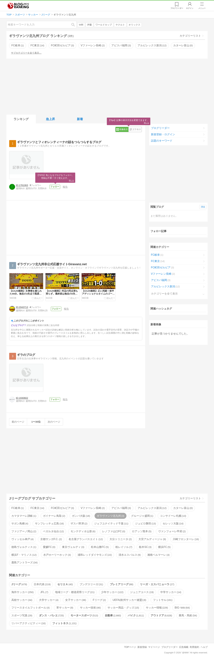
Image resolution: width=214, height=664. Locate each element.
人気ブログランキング (18, 6)
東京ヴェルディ (73, 549)
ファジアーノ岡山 (23, 533)
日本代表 (42, 586)
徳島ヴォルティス (23, 549)
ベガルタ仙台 (53, 533)
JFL (44, 594)
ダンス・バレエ (51, 617)
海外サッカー (22, 594)
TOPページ (130, 649)
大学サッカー (48, 602)
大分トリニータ (121, 541)
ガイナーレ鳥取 (54, 517)
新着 (80, 119)
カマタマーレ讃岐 (23, 517)
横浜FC (164, 549)
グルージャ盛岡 (142, 517)
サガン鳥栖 (19, 525)
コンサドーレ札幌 (173, 517)
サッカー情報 (157, 609)
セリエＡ (65, 586)
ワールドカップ (103, 24)
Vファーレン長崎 (93, 45)
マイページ (154, 649)
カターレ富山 (183, 45)
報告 (66, 186)
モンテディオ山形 (83, 533)
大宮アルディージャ (152, 541)
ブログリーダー (160, 128)
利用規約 (194, 649)
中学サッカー (170, 594)
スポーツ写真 (21, 617)
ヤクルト (120, 24)
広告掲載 (183, 649)
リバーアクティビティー (28, 625)
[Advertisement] (107, 86)
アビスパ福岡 (121, 45)
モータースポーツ (84, 617)
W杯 (81, 24)
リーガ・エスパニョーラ (157, 586)
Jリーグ (19, 586)
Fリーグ (99, 602)
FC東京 (37, 45)
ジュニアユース (141, 594)
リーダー (176, 8)
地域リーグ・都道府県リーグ (74, 594)
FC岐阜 (17, 45)
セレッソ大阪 (173, 525)
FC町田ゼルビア (62, 45)
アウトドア (161, 617)
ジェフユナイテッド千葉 (111, 525)
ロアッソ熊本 (141, 533)
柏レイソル (123, 549)
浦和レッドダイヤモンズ (95, 556)
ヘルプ (204, 649)
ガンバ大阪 (81, 517)
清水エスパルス (130, 556)
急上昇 (50, 119)
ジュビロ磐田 (145, 525)
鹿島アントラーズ (24, 564)
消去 (203, 207)
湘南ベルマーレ (158, 556)
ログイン (189, 8)
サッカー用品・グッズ (123, 609)
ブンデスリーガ (91, 586)
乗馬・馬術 (188, 617)
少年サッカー (112, 594)
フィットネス (64, 625)
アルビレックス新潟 (152, 45)
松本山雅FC (100, 549)
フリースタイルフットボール (30, 609)
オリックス (134, 24)
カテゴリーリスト (190, 35)
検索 (74, 24)
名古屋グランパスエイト (86, 541)
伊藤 (89, 24)
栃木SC (145, 549)
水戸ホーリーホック (57, 556)
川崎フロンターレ (186, 541)
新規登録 (142, 649)
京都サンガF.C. (51, 541)
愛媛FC (49, 549)
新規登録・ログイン (163, 134)
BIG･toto (182, 609)
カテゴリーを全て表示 (164, 293)
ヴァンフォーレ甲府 (172, 533)
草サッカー (64, 609)
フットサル (162, 602)
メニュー (202, 8)
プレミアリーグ (121, 586)
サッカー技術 (90, 609)
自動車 (113, 617)
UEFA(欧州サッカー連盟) (129, 602)
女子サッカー (75, 602)
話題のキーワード (161, 140)
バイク (136, 617)
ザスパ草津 (79, 525)
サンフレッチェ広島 (49, 525)
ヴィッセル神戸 (22, 541)
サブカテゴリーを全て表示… (26, 52)
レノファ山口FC (113, 533)
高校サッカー (21, 602)
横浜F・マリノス (23, 556)
